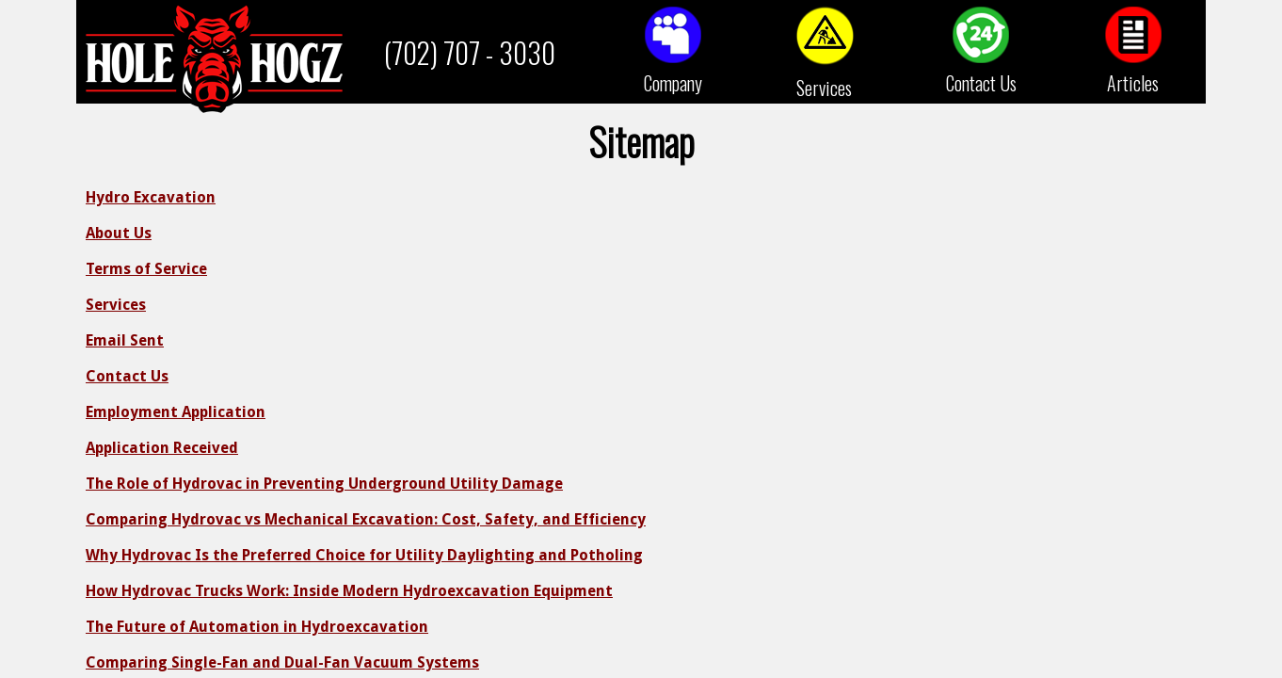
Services (824, 87)
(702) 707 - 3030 (469, 52)
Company (673, 83)
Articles (1133, 83)
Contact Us (981, 83)
